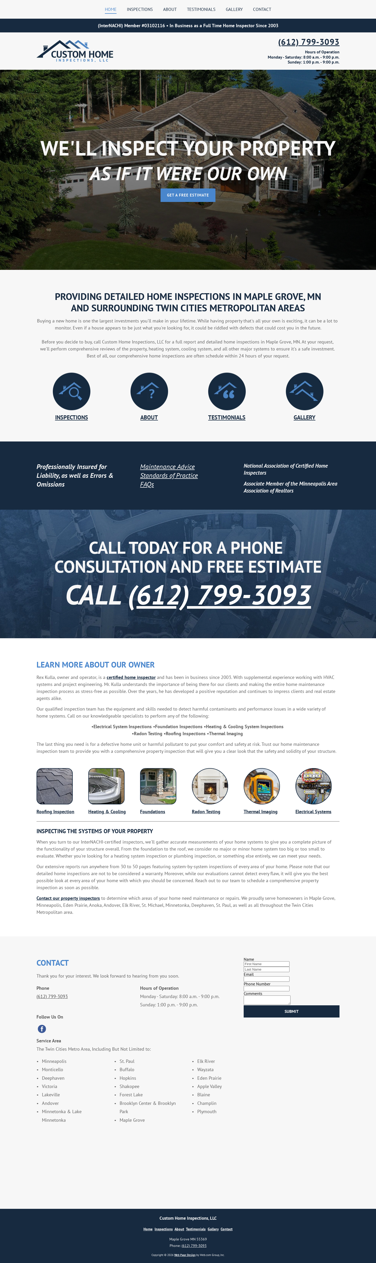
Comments (253, 993)
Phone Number (257, 983)
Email (249, 974)
